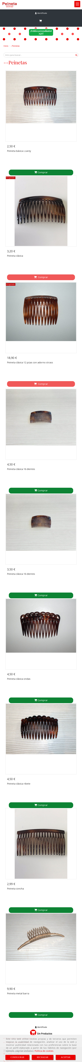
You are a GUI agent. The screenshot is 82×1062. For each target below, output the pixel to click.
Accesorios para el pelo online (18, 899)
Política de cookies (44, 1050)
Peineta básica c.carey (19, 151)
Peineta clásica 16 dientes (21, 422)
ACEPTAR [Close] (65, 1057)
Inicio (7, 987)
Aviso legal (9, 992)
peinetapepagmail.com (15, 929)
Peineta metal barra (18, 869)
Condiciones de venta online (15, 997)
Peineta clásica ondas (18, 601)
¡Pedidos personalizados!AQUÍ (41, 32)
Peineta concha (15, 780)
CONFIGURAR (17, 1057)
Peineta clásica (15, 240)
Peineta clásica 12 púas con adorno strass (30, 331)
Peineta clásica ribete (18, 690)
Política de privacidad (13, 1007)
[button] (41, 13)
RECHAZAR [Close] (42, 1057)
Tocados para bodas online (17, 903)
